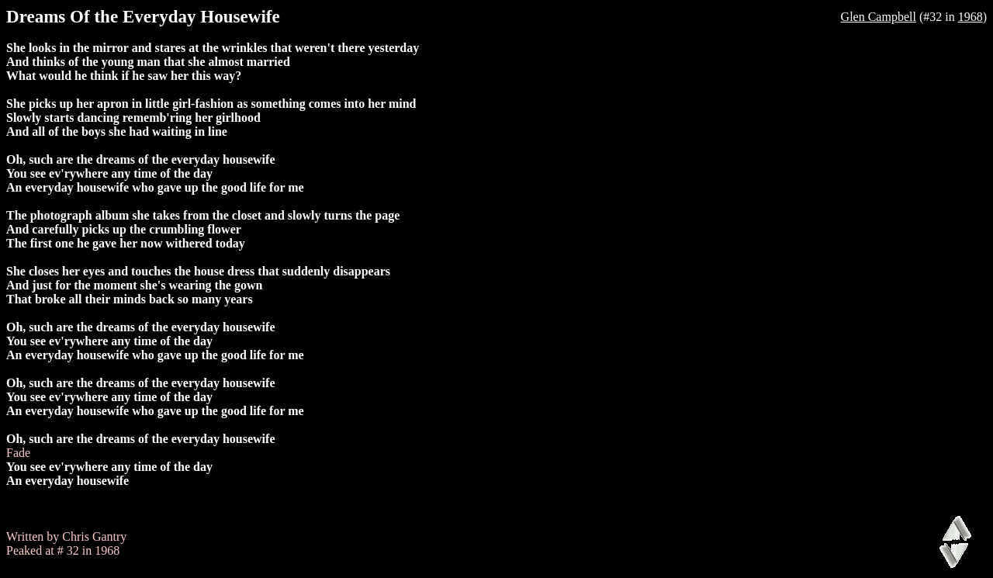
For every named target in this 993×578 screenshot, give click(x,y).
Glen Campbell (878, 16)
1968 (970, 16)
